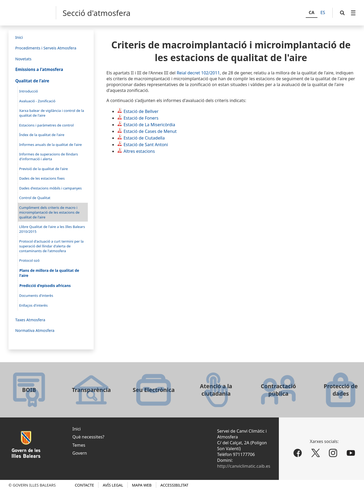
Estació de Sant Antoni (145, 144)
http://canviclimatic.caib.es (243, 466)
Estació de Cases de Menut (150, 131)
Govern (79, 453)
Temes (78, 445)
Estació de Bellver (140, 111)
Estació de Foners (140, 118)
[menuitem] (353, 13)
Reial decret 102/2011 (198, 73)
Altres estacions (139, 151)
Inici (76, 429)
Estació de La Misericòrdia (149, 125)
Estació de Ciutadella (144, 138)
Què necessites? (88, 437)
